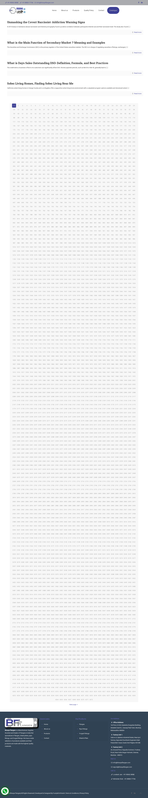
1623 (129, 328)
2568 (78, 461)
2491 (121, 449)
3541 (22, 598)
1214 (116, 271)
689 (104, 198)
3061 (78, 530)
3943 (129, 651)
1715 (27, 344)
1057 (65, 251)
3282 (31, 562)
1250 (22, 279)
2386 (44, 437)
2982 (112, 518)
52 (108, 109)
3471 (95, 586)
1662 (48, 336)
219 (78, 134)
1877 (99, 364)
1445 (112, 303)
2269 (39, 421)
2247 (69, 417)
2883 (61, 505)
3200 (52, 550)
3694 (57, 619)
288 (125, 142)
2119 (18, 400)
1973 (14, 380)
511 (87, 174)
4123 (31, 679)
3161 (134, 542)
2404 (121, 437)
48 (91, 109)
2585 (27, 465)
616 (40, 190)
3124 (99, 538)
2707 (52, 481)
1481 (18, 312)
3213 (108, 550)
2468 (22, 449)
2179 (27, 409)
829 (82, 219)
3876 (91, 643)
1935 (99, 372)
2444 (44, 445)
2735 (48, 485)
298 (44, 146)
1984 (61, 380)
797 (69, 215)
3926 (57, 651)
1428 (39, 303)
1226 (44, 275)
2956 (125, 514)
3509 (134, 590)
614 (31, 190)
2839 (121, 497)
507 (69, 174)
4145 (125, 679)
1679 (121, 336)
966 (48, 239)
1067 (108, 251)
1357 (108, 291)
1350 (78, 291)
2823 (52, 497)
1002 (78, 243)
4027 (116, 663)
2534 (57, 457)
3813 (69, 635)
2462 (121, 445)
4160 (65, 683)
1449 (129, 303)
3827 (129, 635)
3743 (18, 627)
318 (129, 146)
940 (61, 235)
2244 (57, 417)
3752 (57, 627)
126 (52, 122)
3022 (35, 526)
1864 (44, 364)
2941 (61, 514)
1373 (52, 295)
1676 (108, 336)
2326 (35, 429)
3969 (116, 655)
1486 (39, 312)
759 (31, 211)
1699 (82, 340)
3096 (104, 534)
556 (31, 182)
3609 (65, 607)
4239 (31, 695)
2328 (44, 429)
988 (18, 243)
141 (117, 122)
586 (35, 186)
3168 (39, 546)
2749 (108, 485)
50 (99, 109)
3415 (104, 578)
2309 (86, 425)
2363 (69, 433)
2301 (52, 425)
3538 (134, 594)
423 (82, 162)
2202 (125, 409)
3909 (108, 647)
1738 (125, 344)
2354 (31, 433)
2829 (78, 497)
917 (87, 231)
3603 (39, 607)
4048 (82, 667)
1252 (31, 279)
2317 (121, 425)
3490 (52, 590)
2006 (31, 384)
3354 (91, 570)
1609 (69, 328)
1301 (116, 283)
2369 (95, 433)
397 (95, 158)
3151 (91, 542)
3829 (14, 639)
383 (35, 158)
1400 (44, 299)
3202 (61, 550)
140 (112, 122)
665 (125, 194)
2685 (82, 477)
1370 (39, 295)
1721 (52, 344)
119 (22, 122)
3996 (108, 659)
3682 (129, 615)
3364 (134, 570)
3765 (112, 627)
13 (65, 105)
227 (112, 134)
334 (74, 150)
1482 (22, 312)
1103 (14, 259)
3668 (69, 615)
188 (69, 130)
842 (14, 223)
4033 (18, 667)
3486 (35, 590)
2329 (48, 429)
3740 (129, 623)
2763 (44, 489)
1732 (99, 344)
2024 (108, 384)
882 (61, 227)
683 (78, 198)
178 (27, 130)
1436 (74, 303)
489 (117, 170)
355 (40, 154)
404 (125, 158)
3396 (22, 578)
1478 (129, 307)
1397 (31, 299)
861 (95, 223)
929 (14, 235)
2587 (35, 465)
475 (57, 170)
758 (27, 211)
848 (40, 223)
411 (31, 162)
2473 (44, 449)
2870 (129, 501)
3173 (61, 546)
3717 (31, 623)
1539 (18, 320)
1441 (95, 303)
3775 (31, 631)
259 (125, 138)
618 (48, 190)
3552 (69, 598)
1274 (125, 279)
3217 (125, 550)
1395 (22, 299)
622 (65, 190)
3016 (134, 522)
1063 (91, 251)
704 (44, 202)
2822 (48, 497)
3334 (129, 566)
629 (95, 190)
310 (95, 146)
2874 (22, 505)
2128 (57, 400)
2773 (86, 489)
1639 (74, 332)
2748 (104, 485)
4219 (69, 691)
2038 (44, 388)
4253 (91, 695)
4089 (134, 671)
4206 (14, 691)
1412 (95, 299)
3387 (108, 574)
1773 (27, 352)
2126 (48, 400)
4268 (74, 699)
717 (99, 202)
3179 (86, 546)
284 (108, 142)
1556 (91, 320)
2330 (52, 429)
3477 (121, 586)
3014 (125, 522)
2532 (48, 457)
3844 (78, 639)
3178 (82, 546)
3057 (61, 530)
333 (69, 150)
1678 (116, 336)
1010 (112, 243)
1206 (82, 271)
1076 (22, 255)
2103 (74, 396)
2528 (31, 457)
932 (27, 235)
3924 (48, 651)
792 (48, 215)
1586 (95, 324)
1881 (116, 364)
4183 (39, 687)
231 (129, 134)
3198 (44, 550)
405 (129, 158)
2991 (27, 522)
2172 (121, 404)
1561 (112, 320)
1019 (27, 247)
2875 (27, 505)
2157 (57, 404)
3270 (104, 558)
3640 (74, 611)
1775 (35, 352)
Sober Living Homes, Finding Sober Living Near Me (40, 83)
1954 (57, 376)
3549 (57, 598)
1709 (125, 340)
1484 (31, 312)
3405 (61, 578)
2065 (35, 392)
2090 (18, 396)
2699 (18, 481)
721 (117, 202)
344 (117, 150)
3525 (78, 594)
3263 (74, 558)
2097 (48, 396)
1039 (112, 247)
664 (121, 194)
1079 (35, 255)
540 (87, 178)
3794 (112, 631)
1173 (65, 267)
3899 (65, 647)
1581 (74, 324)
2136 (91, 400)
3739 (125, 623)
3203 (65, 550)
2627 (82, 469)
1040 (116, 247)
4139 (99, 679)
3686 (22, 619)
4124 (35, 679)
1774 (31, 352)
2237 (27, 417)
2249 (78, 417)
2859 (82, 501)
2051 (99, 388)
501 (44, 174)
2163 (82, 404)
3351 (78, 570)
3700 (82, 619)
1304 (129, 283)
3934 (91, 651)
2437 (14, 445)
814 (18, 219)
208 (31, 134)
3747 (35, 627)
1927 (65, 372)
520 (125, 174)
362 (69, 154)
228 (117, 134)
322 (22, 150)
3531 (104, 594)
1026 (57, 247)
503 (52, 174)
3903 (82, 647)
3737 (116, 623)
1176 (78, 267)
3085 (57, 534)
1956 (65, 376)
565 (69, 182)
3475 (112, 586)
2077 (86, 392)
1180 (95, 267)
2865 (108, 501)
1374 (57, 295)
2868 (121, 501)
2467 (18, 449)
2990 (22, 522)
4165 (86, 683)
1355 (99, 291)
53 (112, 109)
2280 (86, 421)
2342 (104, 429)
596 (78, 186)
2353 (27, 433)
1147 (78, 263)
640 (18, 194)
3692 (48, 619)
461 (121, 166)
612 (22, 190)
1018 (22, 247)
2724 (125, 481)
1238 (95, 275)
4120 (18, 679)
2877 (35, 505)
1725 (69, 344)
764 (52, 211)
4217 (61, 691)
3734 (104, 623)
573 (104, 182)
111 (112, 118)
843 (18, 223)
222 (91, 134)
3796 (121, 631)
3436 (69, 582)
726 (14, 206)
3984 (57, 659)
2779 (112, 489)
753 (129, 206)
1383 (95, 295)
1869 (65, 364)
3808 (48, 635)
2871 (134, 501)
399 (104, 158)
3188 (125, 546)
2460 (112, 445)
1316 (57, 287)
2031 (14, 388)
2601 (95, 465)
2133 (78, 400)
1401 (48, 299)
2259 (121, 417)
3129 (121, 538)
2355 (35, 433)
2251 (86, 417)
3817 (86, 635)
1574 (44, 324)
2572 (95, 461)
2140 (108, 400)
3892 (35, 647)
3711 (129, 619)
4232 (125, 691)
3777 (39, 631)
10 (52, 105)
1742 (18, 348)
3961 (82, 655)
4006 (27, 663)
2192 (82, 409)
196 (104, 130)
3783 (65, 631)
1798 (134, 352)
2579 (125, 461)
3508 (129, 590)
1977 (31, 380)
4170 (108, 683)
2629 (91, 469)
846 (31, 223)
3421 (129, 578)
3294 (82, 562)
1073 (134, 251)
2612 (18, 469)
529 (40, 178)
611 (18, 190)
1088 (74, 255)
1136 (31, 263)
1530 (104, 316)
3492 (61, 590)
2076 (82, 392)
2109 (99, 396)
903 (27, 231)
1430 (48, 303)
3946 (18, 655)
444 (48, 166)
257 (117, 138)
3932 (82, 651)
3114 (57, 538)
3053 (44, 530)
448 (65, 166)
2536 (65, 457)
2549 (121, 457)
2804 (95, 493)
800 (82, 215)
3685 (18, 619)
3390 (121, 574)
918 (91, 231)
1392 (134, 295)
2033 (22, 388)
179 (31, 130)
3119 (78, 538)
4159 (61, 683)
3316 (52, 566)
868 (125, 223)
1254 (39, 279)
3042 (121, 526)
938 (52, 235)
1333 (129, 287)
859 (87, 223)
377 (134, 154)
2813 (134, 493)
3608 (61, 607)
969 (61, 239)
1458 (44, 307)
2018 (82, 384)
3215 (116, 550)
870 (134, 223)
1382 (91, 295)
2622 (61, 469)
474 (52, 170)
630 (99, 190)
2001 (134, 380)
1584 (86, 324)
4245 (57, 695)
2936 (39, 514)
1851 (112, 360)
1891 (35, 368)
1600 (31, 328)
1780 (57, 352)
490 (121, 170)
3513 (27, 594)
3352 (82, 570)
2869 (125, 501)
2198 (108, 409)
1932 (86, 372)
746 (99, 206)
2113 (116, 396)
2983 (116, 518)
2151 (31, 404)
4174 (125, 683)
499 (35, 174)
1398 (35, 299)
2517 (108, 453)
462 (125, 166)
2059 (134, 388)
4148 (14, 683)
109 (104, 118)
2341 (99, 429)
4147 (134, 679)
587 (40, 186)
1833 (35, 360)
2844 (18, 501)
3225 (35, 554)
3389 (116, 574)
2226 (104, 413)
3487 (39, 590)
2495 (14, 453)
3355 (95, 570)
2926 (121, 510)
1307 (18, 287)
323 (27, 150)
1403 (57, 299)
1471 (99, 307)
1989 (82, 380)
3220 (14, 554)
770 (78, 211)
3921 (35, 651)
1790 (99, 352)
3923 (44, 651)
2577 (116, 461)
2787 (22, 493)
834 (104, 219)
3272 (112, 558)
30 (14, 109)
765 (57, 211)
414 (44, 162)
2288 (121, 421)
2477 (61, 449)
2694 (121, 477)
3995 (104, 659)
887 (82, 227)
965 (44, 239)
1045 (14, 251)
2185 (52, 409)
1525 (82, 316)
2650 (57, 473)
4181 (31, 687)
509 (78, 174)
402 (117, 158)
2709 (61, 481)
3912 (121, 647)
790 (40, 215)
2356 (39, 433)
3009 (104, 522)
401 (112, 158)
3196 (35, 550)
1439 (86, 303)
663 (117, 194)
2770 (74, 489)
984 (125, 239)
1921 (39, 372)
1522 (69, 316)
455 (95, 166)
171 (121, 126)
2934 (31, 514)
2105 (82, 396)
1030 (74, 247)
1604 (48, 328)
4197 (99, 687)
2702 (31, 481)
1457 (39, 307)
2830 (82, 497)
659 (99, 194)
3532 (108, 594)
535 (65, 178)
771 (82, 211)
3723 (57, 623)
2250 (82, 417)
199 (117, 130)
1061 (82, 251)
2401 (108, 437)
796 (65, 215)
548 (121, 178)
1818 (95, 356)
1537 (134, 316)
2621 (57, 469)
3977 (27, 659)
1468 (86, 307)
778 (112, 211)
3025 (48, 526)
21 (99, 105)
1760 (95, 348)
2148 (18, 404)
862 (99, 223)
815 (22, 219)
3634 (48, 611)
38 (48, 109)
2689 (99, 477)
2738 (61, 485)
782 (129, 211)
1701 (91, 340)
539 (82, 178)
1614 (91, 328)
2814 (14, 497)
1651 (125, 332)
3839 (57, 639)
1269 (104, 279)
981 (112, 239)
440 (31, 166)
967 (52, 239)
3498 (86, 590)
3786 (78, 631)
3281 (27, 562)
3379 (74, 574)
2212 (44, 413)
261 (134, 138)
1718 (39, 344)
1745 (31, 348)
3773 (22, 631)
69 (57, 114)
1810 (61, 356)
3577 (52, 602)
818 (35, 219)
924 (117, 231)
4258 (112, 695)
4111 (104, 675)
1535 (125, 316)
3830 (18, 639)
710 (69, 202)
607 (125, 186)
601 (99, 186)
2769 (69, 489)
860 (91, 223)
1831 (27, 360)
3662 (44, 615)
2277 (74, 421)
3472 (99, 586)
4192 (78, 687)
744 (91, 206)
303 (65, 146)
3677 (108, 615)
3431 (48, 582)
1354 (95, 291)
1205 (78, 271)
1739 (129, 344)
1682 (134, 336)
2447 (57, 445)
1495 (78, 312)
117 (14, 122)
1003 (82, 243)
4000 (125, 659)
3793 (108, 631)
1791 (104, 352)
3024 (44, 526)
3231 (61, 554)
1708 (121, 340)
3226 (39, 554)
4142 (112, 679)
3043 (125, 526)
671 (27, 198)
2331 (57, 429)
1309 (27, 287)
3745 (27, 627)
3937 (104, 651)
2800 (78, 493)
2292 (14, 425)
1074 (14, 255)
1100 (125, 255)
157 (61, 126)
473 (48, 170)
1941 (125, 372)
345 (121, 150)
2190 (74, 409)
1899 (69, 368)
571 (95, 182)
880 (52, 227)
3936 (99, 651)
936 (44, 235)
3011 (112, 522)
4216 (57, 691)
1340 (35, 291)
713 (82, 202)
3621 (116, 607)
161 (78, 126)
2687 (91, 477)
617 (44, 190)
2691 (108, 477)
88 (14, 118)
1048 (27, 251)
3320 (69, 566)
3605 (48, 607)
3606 (52, 607)
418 (61, 162)
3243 (112, 554)
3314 (44, 566)
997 (57, 243)
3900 (69, 647)
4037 (35, 667)
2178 (22, 409)
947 (91, 235)
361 (65, 154)
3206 (78, 550)
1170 (52, 267)
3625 (134, 607)
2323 (22, 429)
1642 (86, 332)
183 (48, 130)
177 (22, 130)
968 (57, 239)
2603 (104, 465)
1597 (18, 328)
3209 (91, 550)
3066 (99, 530)
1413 (99, 299)
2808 (112, 493)
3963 (91, 655)
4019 (82, 663)
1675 (104, 336)
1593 (125, 324)
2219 (74, 413)
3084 (52, 534)
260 (129, 138)
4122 (27, 679)
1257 (52, 279)
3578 (57, 602)
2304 (65, 425)
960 (22, 239)
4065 (31, 671)
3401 (44, 578)
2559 (39, 461)
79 (99, 114)
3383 (91, 574)
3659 (31, 615)
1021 (35, 247)
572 (99, 182)
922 (108, 231)
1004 (86, 243)
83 (117, 114)
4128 (52, 679)
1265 (86, 279)
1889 (27, 368)
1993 (99, 380)
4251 (82, 695)
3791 (99, 631)
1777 (44, 352)
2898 (125, 505)
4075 (74, 671)
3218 (129, 550)
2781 (121, 489)
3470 (91, 586)
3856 (129, 639)
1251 (27, 279)
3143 (57, 542)
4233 (129, 691)
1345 (57, 291)
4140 (104, 679)
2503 (48, 453)
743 (87, 206)
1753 (65, 348)
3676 (104, 615)
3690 (39, 619)
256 (112, 138)
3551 (65, 598)
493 (134, 170)
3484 (27, 590)
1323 (86, 287)
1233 (74, 275)
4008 (35, 663)
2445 (48, 445)
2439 (22, 445)
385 (44, 158)
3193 (22, 550)
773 (91, 211)
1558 (99, 320)
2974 (78, 518)
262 (14, 142)
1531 (108, 316)
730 (31, 206)
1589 (108, 324)
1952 (48, 376)
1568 (18, 324)
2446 (52, 445)
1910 (116, 368)
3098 (112, 534)
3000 (65, 522)
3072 (125, 530)
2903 (22, 510)
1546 (48, 320)
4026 (112, 663)
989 (22, 243)
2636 (121, 469)
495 (18, 174)
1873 (82, 364)
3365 (14, 574)
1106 (27, 259)
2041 (57, 388)
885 (74, 227)
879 (48, 227)
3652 (125, 611)
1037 (104, 247)
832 (95, 219)
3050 (31, 530)
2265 (22, 421)
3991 (86, 659)
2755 (134, 485)
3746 (31, 627)
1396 (27, 299)
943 (74, 235)
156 (57, 126)
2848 (35, 501)
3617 (99, 607)
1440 (91, 303)
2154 (44, 404)
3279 (18, 562)
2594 (65, 465)
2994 (39, 522)
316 (121, 146)
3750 (48, 627)
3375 (57, 574)
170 (117, 126)
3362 (125, 570)
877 (40, 227)
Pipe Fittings (83, 729)
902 (22, 231)
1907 (104, 368)
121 (31, 122)
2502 (44, 453)
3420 (125, 578)
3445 (108, 582)
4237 (22, 695)
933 (31, 235)
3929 (69, 651)
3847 (91, 639)
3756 (74, 627)
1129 (125, 259)
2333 (65, 429)
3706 (108, 619)
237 (31, 138)
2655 (78, 473)
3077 (22, 534)
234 (18, 138)
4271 (86, 699)
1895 (52, 368)
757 (22, 211)
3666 (61, 615)
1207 (86, 271)
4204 (129, 687)
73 (74, 114)
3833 (31, 639)
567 (78, 182)
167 (104, 126)
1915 (14, 372)
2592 (57, 465)
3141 (48, 542)
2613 (22, 469)
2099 (57, 396)
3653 (129, 611)
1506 (125, 312)
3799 (134, 631)
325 (35, 150)
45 (78, 109)
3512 (22, 594)
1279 (22, 283)
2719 (104, 481)
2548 (116, 457)
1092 (91, 255)
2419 (61, 441)
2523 (134, 453)
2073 (69, 392)
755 (14, 211)
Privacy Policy (84, 793)
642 (27, 194)
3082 (44, 534)
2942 (65, 514)
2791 (39, 493)
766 (61, 211)
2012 (57, 384)
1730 (91, 344)
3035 (91, 526)
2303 (61, 425)
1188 (129, 267)
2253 (95, 417)
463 (129, 166)
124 (44, 122)
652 (69, 194)
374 (121, 154)
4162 (74, 683)
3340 (31, 570)
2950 (99, 514)
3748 (39, 627)
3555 (82, 598)
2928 (129, 510)
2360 (57, 433)
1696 (69, 340)
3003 (78, 522)
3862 (31, 643)
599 (91, 186)
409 (22, 162)
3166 (31, 546)
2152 (35, 404)
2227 (108, 413)
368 (95, 154)
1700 (86, 340)
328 (48, 150)
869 (129, 223)
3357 (104, 570)
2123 (35, 400)
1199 (52, 271)
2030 (134, 384)
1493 (69, 312)
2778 (108, 489)
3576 (48, 602)
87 (134, 114)
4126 (44, 679)
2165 (91, 404)
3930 (74, 651)
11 (57, 105)
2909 (48, 510)
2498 (27, 453)
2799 (74, 493)
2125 (44, 400)
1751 (57, 348)
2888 (82, 505)
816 (27, 219)
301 (57, 146)
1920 (35, 372)
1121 (91, 259)
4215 (52, 691)
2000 (129, 380)
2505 (57, 453)
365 (82, 154)
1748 (44, 348)
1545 (44, 320)
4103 (69, 675)
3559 (99, 598)
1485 (35, 312)
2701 (27, 481)
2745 (91, 485)
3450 (129, 582)
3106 (22, 538)
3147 (74, 542)
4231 (121, 691)
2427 (95, 441)
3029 (65, 526)
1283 (39, 283)
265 (27, 142)
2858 (78, 501)
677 (52, 198)
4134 (78, 679)
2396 (86, 437)
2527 (27, 457)
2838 (116, 497)
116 (134, 118)
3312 (35, 566)
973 (78, 239)
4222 (82, 691)
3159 (125, 542)
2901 (14, 510)
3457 (35, 586)
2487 (104, 449)
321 (18, 150)
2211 (39, 413)
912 (65, 231)
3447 (116, 582)
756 (18, 211)
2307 (78, 425)
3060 (74, 530)
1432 (57, 303)
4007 (31, 663)
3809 (52, 635)
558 (40, 182)
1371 (44, 295)
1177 (82, 267)
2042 (61, 388)
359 (57, 154)
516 (108, 174)
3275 (125, 558)
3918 (22, 651)
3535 (121, 594)
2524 (14, 457)
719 (108, 202)
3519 (52, 594)
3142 (52, 542)
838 (121, 219)
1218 (134, 271)
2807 (108, 493)
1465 (74, 307)
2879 (44, 505)
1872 (78, 364)
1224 (35, 275)
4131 (65, 679)
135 (91, 122)
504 (57, 174)
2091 (22, 396)
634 (117, 190)
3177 (78, 546)
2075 (78, 392)
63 (31, 114)
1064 (95, 251)
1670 (82, 336)
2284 (104, 421)
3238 (91, 554)
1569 (22, 324)
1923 (48, 372)
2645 (35, 473)
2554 (18, 461)
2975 (82, 518)
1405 (65, 299)
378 (14, 158)
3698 (74, 619)
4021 (91, 663)
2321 (14, 429)
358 (52, 154)
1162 (18, 267)
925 (121, 231)
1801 (22, 356)
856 (74, 223)
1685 (22, 340)
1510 (18, 316)
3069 (112, 530)
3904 (86, 647)
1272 (116, 279)
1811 (65, 356)
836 (112, 219)
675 (44, 198)
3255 (39, 558)
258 (121, 138)
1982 (52, 380)
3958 (69, 655)
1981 (48, 380)
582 (18, 186)
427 (99, 162)
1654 (14, 336)
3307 (14, 566)
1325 (95, 287)
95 (44, 118)
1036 (99, 247)
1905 (95, 368)
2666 (125, 473)
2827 (69, 497)
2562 (52, 461)
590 (52, 186)
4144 (121, 679)
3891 (31, 647)
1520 (61, 316)
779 (117, 211)
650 (61, 194)
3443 (99, 582)
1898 (65, 368)
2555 (22, 461)
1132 (14, 263)
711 (74, 202)
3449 (125, 582)
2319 (129, 425)
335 (78, 150)
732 (40, 206)
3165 (27, 546)
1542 (31, 320)
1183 (108, 267)
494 (14, 174)
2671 (22, 477)
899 (134, 227)
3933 (86, 651)
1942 (129, 372)
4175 (129, 683)
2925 (116, 510)
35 (35, 109)
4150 (22, 683)
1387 (112, 295)
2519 (116, 453)
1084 (57, 255)
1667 (69, 336)
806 (108, 215)
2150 (27, 404)
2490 (116, 449)
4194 (86, 687)
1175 (74, 267)
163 (87, 126)
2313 (104, 425)
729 (27, 206)
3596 (134, 602)
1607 (61, 328)
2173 (125, 404)
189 (74, 130)
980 (108, 239)
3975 (18, 659)
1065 (99, 251)
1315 (52, 287)
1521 (65, 316)
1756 (78, 348)
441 (35, 166)
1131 (134, 259)
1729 (86, 344)
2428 (99, 441)
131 (74, 122)
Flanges (82, 724)
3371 (39, 574)
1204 (74, 271)
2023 (104, 384)
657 (91, 194)
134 (87, 122)
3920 (31, 651)
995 (48, 243)
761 (40, 211)
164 (91, 126)
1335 (14, 291)
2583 (18, 465)
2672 (27, 477)
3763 (104, 627)
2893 (104, 505)
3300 (108, 562)
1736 (116, 344)
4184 (44, 687)
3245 (121, 554)
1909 (112, 368)
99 (61, 118)
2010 (48, 384)
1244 (121, 275)
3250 (18, 558)
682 (74, 198)
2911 (57, 510)
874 (27, 227)
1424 (22, 303)
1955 (61, 376)
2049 (91, 388)
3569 (18, 602)
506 (65, 174)
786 (22, 215)
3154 (104, 542)
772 (87, 211)
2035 (31, 388)
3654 (134, 611)
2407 (134, 437)
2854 (61, 501)
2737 (57, 485)
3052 (39, 530)
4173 (121, 683)
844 (22, 223)
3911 (116, 647)
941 (65, 235)
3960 (78, 655)
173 (129, 126)
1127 (116, 259)
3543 (31, 598)
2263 (14, 421)
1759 (91, 348)
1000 (69, 243)
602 (104, 186)
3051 (35, 530)
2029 (129, 384)
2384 (35, 437)
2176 (14, 409)
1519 (57, 316)
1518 (52, 316)
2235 (18, 417)
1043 (129, 247)
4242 (44, 695)
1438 (82, 303)
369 (99, 154)
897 (125, 227)
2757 (18, 489)
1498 (91, 312)
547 (117, 178)
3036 (95, 526)
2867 (116, 501)
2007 (35, 384)
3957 (65, 655)
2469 (27, 449)
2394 (78, 437)
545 (108, 178)
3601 (31, 607)
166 (99, 126)
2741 (74, 485)
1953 (52, 376)
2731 (31, 485)
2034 (27, 388)
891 (99, 227)
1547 (52, 320)
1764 (112, 348)
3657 (22, 615)
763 (48, 211)
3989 (78, 659)
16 (78, 105)
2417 (52, 441)
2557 (31, 461)
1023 (44, 247)
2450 (69, 445)
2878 (39, 505)
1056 (61, 251)
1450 (134, 303)
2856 (69, 501)
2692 (112, 477)
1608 (65, 328)
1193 (27, 271)
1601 (35, 328)
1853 (121, 360)
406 (134, 158)
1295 (91, 283)
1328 (108, 287)
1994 (104, 380)
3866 (48, 643)
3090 (78, 534)
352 (27, 154)
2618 (44, 469)
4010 (44, 663)
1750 (52, 348)
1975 (22, 380)
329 (52, 150)
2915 (74, 510)
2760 (31, 489)
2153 (39, 404)
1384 (99, 295)
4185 (48, 687)
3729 (82, 623)
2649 (52, 473)
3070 (116, 530)
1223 (31, 275)
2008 (39, 384)
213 (52, 134)
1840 (65, 360)
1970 (125, 376)
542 (95, 178)
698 (18, 202)
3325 (91, 566)
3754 (65, 627)
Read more (137, 32)
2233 (134, 413)
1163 (22, 267)
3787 (82, 631)
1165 (31, 267)
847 (35, 223)
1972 (134, 376)
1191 (18, 271)
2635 (116, 469)
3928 (65, 651)
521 (129, 174)
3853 (116, 639)
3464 (65, 586)
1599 (27, 328)
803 (95, 215)
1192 (22, 271)
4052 (99, 667)
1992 (95, 380)
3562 (112, 598)
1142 (57, 263)
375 (125, 154)
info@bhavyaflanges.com (45, 2)
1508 (134, 312)
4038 (39, 667)
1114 (61, 259)
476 (61, 170)
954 (121, 235)
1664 (57, 336)
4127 (48, 679)
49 (95, 109)
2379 (14, 437)
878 (44, 227)
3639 (69, 611)
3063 (86, 530)
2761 (35, 489)
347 (129, 150)
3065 (95, 530)
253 (99, 138)
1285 (48, 283)
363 (74, 154)
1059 (74, 251)
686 (91, 198)
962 (31, 239)
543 (99, 178)
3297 (95, 562)
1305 (134, 283)
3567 (134, 598)
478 (69, 170)
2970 (61, 518)
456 (99, 166)
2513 (91, 453)
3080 (35, 534)
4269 (78, 699)
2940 (57, 514)
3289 (61, 562)
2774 (91, 489)
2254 (99, 417)
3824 (116, 635)
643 (31, 194)
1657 (27, 336)
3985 (61, 659)
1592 (121, 324)
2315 (112, 425)
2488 (108, 449)
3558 (95, 598)
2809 (116, 493)
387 (52, 158)
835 (108, 219)
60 (18, 114)
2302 (57, 425)
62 (27, 114)
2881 (52, 505)
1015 (134, 243)
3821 (104, 635)
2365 (78, 433)
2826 (65, 497)
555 (27, 182)
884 (69, 227)
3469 (86, 586)
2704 (39, 481)
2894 (108, 505)
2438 (18, 445)
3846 (86, 639)
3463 (61, 586)
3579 (61, 602)
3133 (14, 542)
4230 (116, 691)
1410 (86, 299)
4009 (39, 663)
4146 (129, 679)
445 (52, 166)
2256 (108, 417)
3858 (14, 643)
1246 (129, 275)
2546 (108, 457)
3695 (61, 619)
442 (40, 166)
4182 (35, 687)
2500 (35, 453)
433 (125, 162)
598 (87, 186)
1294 (86, 283)
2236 (22, 417)
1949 (35, 376)
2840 (125, 497)
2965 (39, 518)
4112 (108, 675)
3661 (39, 615)
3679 (116, 615)
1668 (74, 336)
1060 (78, 251)
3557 (91, 598)
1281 (31, 283)
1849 (104, 360)
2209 (31, 413)
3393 (134, 574)
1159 (129, 263)
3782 (61, 631)
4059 (129, 667)
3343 (44, 570)
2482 (82, 449)
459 (112, 166)
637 (129, 190)
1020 (31, 247)
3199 (48, 550)
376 (129, 154)
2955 (121, 514)
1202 (65, 271)
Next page (73, 704)
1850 (108, 360)
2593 (61, 465)
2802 (86, 493)
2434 (125, 441)
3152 (95, 542)
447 (61, 166)
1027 (61, 247)
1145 (69, 263)
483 (91, 170)
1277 (14, 283)
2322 (18, 429)
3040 (112, 526)
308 (87, 146)
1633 (48, 332)
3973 (134, 655)
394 (82, 158)
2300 (48, 425)
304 (69, 146)
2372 (108, 433)
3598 (18, 607)
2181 (35, 409)
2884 (65, 505)
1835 (44, 360)
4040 (48, 667)
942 (69, 235)
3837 (48, 639)
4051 (95, 667)
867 (121, 223)
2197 (104, 409)
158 (65, 126)
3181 (95, 546)
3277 (134, 558)
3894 (44, 647)
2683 (74, 477)
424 (87, 162)
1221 (22, 275)
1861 (31, 364)
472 (44, 170)
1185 (116, 267)
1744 (27, 348)
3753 (61, 627)
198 (112, 130)
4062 (18, 671)
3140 (44, 542)
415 (48, 162)
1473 (108, 307)
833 (99, 219)
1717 (35, 344)
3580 (65, 602)
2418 (57, 441)
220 (82, 134)
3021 (31, 526)
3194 (27, 550)
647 (48, 194)
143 (125, 122)
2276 (69, 421)
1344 (52, 291)
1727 (78, 344)
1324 (91, 287)
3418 (116, 578)
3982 (48, 659)
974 (82, 239)
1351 (82, 291)
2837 (112, 497)
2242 (48, 417)
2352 (22, 433)
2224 (95, 413)
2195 (95, 409)
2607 (121, 465)
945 (82, 235)
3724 (61, 623)
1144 (65, 263)
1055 (57, 251)
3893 (39, 647)
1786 (82, 352)
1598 (22, 328)
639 (14, 194)
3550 (61, 598)
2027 (121, 384)
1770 (14, 352)
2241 (44, 417)
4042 (57, 667)
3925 (52, 651)
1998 (121, 380)
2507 (65, 453)
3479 (129, 586)
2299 (44, 425)
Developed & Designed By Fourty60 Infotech (50, 793)
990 (27, 243)
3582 (74, 602)
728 (22, 206)
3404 (57, 578)
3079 (31, 534)
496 (22, 174)
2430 (108, 441)
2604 (108, 465)
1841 (69, 360)
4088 (129, 671)
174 (134, 126)
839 (125, 219)
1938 (112, 372)
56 (125, 109)
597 (82, 186)
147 (18, 126)
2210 (35, 413)
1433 (61, 303)
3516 (39, 594)
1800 (18, 356)
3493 (65, 590)
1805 (39, 356)
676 (48, 198)
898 (129, 227)
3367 (22, 574)
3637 (61, 611)
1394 (18, 299)
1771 (18, 352)
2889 (86, 505)
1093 (95, 255)
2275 (65, 421)
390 (65, 158)
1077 (27, 255)
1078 (31, 255)
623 (69, 190)
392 (74, 158)
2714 (82, 481)
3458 (39, 586)
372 (112, 154)
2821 (44, 497)
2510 (78, 453)
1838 (57, 360)
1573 (39, 324)
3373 (48, 574)
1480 (14, 312)
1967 (112, 376)
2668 (134, 473)
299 (48, 146)
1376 (65, 295)
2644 (31, 473)
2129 (61, 400)
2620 (52, 469)
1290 (69, 283)
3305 (129, 562)
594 (69, 186)
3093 (91, 534)
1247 (134, 275)
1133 (18, 263)
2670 (18, 477)
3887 (14, 647)
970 (65, 239)
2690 (104, 477)
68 (52, 114)
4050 (91, 667)
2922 (104, 510)
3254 (35, 558)
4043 (61, 667)
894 (112, 227)
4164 (82, 683)
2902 (18, 510)
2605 (112, 465)
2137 (95, 400)
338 (91, 150)
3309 (22, 566)
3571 (27, 602)
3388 (112, 574)
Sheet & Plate (83, 738)
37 (44, 109)
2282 (95, 421)
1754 (69, 348)
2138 (99, 400)
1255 (44, 279)
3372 (44, 574)
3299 (104, 562)
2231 (125, 413)
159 (69, 126)
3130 (125, 538)
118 (18, 122)
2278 (78, 421)
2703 (35, 481)
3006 (91, 522)
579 (129, 182)
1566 (134, 320)
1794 (116, 352)
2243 (52, 417)
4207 (18, 691)
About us (47, 729)
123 (40, 122)
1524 (78, 316)
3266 (86, 558)
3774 (27, 631)
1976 (27, 380)
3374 (52, 574)
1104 (18, 259)
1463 (65, 307)
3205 (74, 550)
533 (57, 178)
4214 (48, 691)
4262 (129, 695)
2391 (65, 437)
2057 (125, 388)
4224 (91, 691)
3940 (116, 651)
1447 (121, 303)
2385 (39, 437)
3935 (95, 651)
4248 (69, 695)
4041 (52, 667)
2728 (18, 485)
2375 (121, 433)
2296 (31, 425)
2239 (35, 417)
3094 (95, 534)
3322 (78, 566)
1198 (48, 271)
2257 (112, 417)
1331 (121, 287)
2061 (18, 392)
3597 (14, 607)
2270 (44, 421)
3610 (69, 607)
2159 (65, 404)
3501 (99, 590)
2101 (65, 396)
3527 (86, 594)
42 (65, 109)
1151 (95, 263)
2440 (27, 445)
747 (104, 206)
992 (35, 243)
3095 (99, 534)
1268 (99, 279)
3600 (27, 607)
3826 (125, 635)
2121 (27, 400)
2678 (52, 477)
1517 (48, 316)
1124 (104, 259)
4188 (61, 687)
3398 (31, 578)
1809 (57, 356)
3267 (91, 558)
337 (87, 150)
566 (74, 182)
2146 (134, 400)
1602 (39, 328)
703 (40, 202)
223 (95, 134)
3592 (116, 602)
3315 (48, 566)
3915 (134, 647)
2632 (104, 469)
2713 (78, 481)
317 (125, 146)
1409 (82, 299)
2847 (31, 501)
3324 (86, 566)
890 (95, 227)
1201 (61, 271)
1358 (112, 291)
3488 (44, 590)
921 (104, 231)
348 (134, 150)
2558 (35, 461)
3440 (86, 582)
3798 (129, 631)
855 (69, 223)
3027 (57, 526)
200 (121, 130)
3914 (129, 647)
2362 (65, 433)
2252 (91, 417)
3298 (99, 562)
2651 (61, 473)
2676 (44, 477)
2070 (57, 392)
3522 (65, 594)
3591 (112, 602)
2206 (18, 413)
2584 (22, 465)
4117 (129, 675)
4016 (69, 663)
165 (95, 126)
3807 (44, 635)
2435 (129, 441)
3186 (116, 546)
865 (112, 223)
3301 (112, 562)
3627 (18, 611)
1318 (65, 287)
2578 (121, 461)
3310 (27, 566)
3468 (82, 586)
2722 (116, 481)
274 (65, 142)
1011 (116, 243)
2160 (69, 404)
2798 (69, 493)
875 (31, 227)
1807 (48, 356)
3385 (99, 574)
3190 (134, 546)
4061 (14, 671)
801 (87, 215)
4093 (27, 675)
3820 (99, 635)
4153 (35, 683)
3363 (129, 570)
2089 (14, 396)
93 (35, 118)
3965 (99, 655)
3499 (91, 590)
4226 (99, 691)
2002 (14, 384)
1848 (99, 360)
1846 (91, 360)
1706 (112, 340)
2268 (35, 421)
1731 (95, 344)
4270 (82, 699)
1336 (18, 291)
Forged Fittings (84, 733)
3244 (116, 554)
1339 (31, 291)
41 (61, 109)
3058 (65, 530)
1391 (129, 295)
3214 (112, 550)
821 (48, 219)
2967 (48, 518)
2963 (31, 518)
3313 (39, 566)
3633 (44, 611)
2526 (22, 457)
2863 (99, 501)
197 (108, 130)
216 (65, 134)
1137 (35, 263)
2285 (108, 421)
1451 (14, 307)
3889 (22, 647)
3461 (52, 586)
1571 (31, 324)
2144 (125, 400)
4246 (61, 695)
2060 (14, 392)
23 (108, 105)
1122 (95, 259)
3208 (86, 550)
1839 (61, 360)
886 (78, 227)
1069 (116, 251)
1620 (116, 328)
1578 (61, 324)
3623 (125, 607)
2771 (78, 489)
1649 (116, 332)
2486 (99, 449)
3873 (78, 643)
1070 (121, 251)
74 (78, 114)
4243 (48, 695)
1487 (44, 312)
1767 (125, 348)
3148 (78, 542)
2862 (95, 501)
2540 (82, 457)
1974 (18, 380)
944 (78, 235)
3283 (35, 562)
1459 (48, 307)
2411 (27, 441)
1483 (27, 312)
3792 (104, 631)
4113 (112, 675)
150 (31, 126)
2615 (31, 469)
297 (40, 146)
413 (40, 162)
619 (52, 190)
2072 (65, 392)
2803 (91, 493)
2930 (14, 514)
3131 (129, 538)
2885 (69, 505)
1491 (61, 312)
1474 (112, 307)
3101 (125, 534)
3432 (52, 582)
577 (121, 182)
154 (48, 126)
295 (31, 146)
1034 (91, 247)
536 (69, 178)
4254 (95, 695)
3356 (99, 570)
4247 (65, 695)
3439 (82, 582)
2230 (121, 413)
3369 (31, 574)
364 (78, 154)
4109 (95, 675)
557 (35, 182)
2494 (134, 449)
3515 (35, 594)
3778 (44, 631)
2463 (125, 445)
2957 (129, 514)
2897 (121, 505)
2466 (14, 449)
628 (91, 190)
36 (40, 109)
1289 (65, 283)
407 (14, 162)
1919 (31, 372)
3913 (125, 647)
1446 (116, 303)
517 (112, 174)
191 (82, 130)
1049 (31, 251)
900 (14, 231)
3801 (18, 635)
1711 (134, 340)
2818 (31, 497)
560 (48, 182)
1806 (44, 356)
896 (121, 227)
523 (14, 178)
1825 (125, 356)
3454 (22, 586)
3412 (91, 578)
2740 (69, 485)
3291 (69, 562)
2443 (39, 445)
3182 (99, 546)
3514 (31, 594)
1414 (104, 299)
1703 (99, 340)
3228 (48, 554)
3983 (52, 659)
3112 (48, 538)
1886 (14, 368)
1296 (95, 283)
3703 (95, 619)
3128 (116, 538)
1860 (27, 364)
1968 (116, 376)
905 (35, 231)
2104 (78, 396)
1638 (69, 332)
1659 (35, 336)
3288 (57, 562)
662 (112, 194)
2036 (35, 388)
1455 (31, 307)
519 (121, 174)
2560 (44, 461)
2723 (121, 481)
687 (95, 198)
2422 (74, 441)
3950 (35, 655)
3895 (48, 647)
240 (44, 138)
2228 (112, 413)
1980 (44, 380)
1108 (35, 259)
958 (14, 239)
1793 (112, 352)
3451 (134, 582)
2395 (82, 437)
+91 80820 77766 (27, 2)
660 (104, 194)
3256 (44, 558)
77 (91, 114)
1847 (95, 360)
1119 (82, 259)
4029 (125, 663)
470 (35, 170)
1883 (125, 364)
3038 (104, 526)
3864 (39, 643)
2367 (86, 433)
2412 (31, 441)
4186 (52, 687)
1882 (121, 364)
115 (129, 118)
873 (22, 227)
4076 (78, 671)
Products (47, 733)
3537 (129, 594)
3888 (18, 647)
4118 (134, 675)
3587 (95, 602)
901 (18, 231)
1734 (108, 344)
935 (40, 235)
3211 (99, 550)
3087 (65, 534)
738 (65, 206)
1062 (86, 251)
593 (65, 186)
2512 (86, 453)
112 (117, 118)
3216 (121, 550)
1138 (39, 263)
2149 (22, 404)
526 (27, 178)
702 (35, 202)
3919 (27, 651)
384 (40, 158)
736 (57, 206)
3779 (48, 631)
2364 (74, 433)
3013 (121, 522)
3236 (82, 554)
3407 (69, 578)
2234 (14, 417)
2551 (129, 457)
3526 (82, 594)
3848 (95, 639)
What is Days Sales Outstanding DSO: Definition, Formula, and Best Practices (57, 63)
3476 (116, 586)
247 (74, 138)
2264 (18, 421)
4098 (48, 675)
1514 (35, 316)
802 (91, 215)
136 (95, 122)
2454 (86, 445)
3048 (22, 530)
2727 (14, 485)
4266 (65, 699)
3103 (134, 534)
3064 (91, 530)
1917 (22, 372)
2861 (91, 501)
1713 (18, 344)
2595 (69, 465)
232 (134, 134)
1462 (61, 307)
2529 (35, 457)
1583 (82, 324)
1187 (125, 267)
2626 (78, 469)
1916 (18, 372)
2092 (27, 396)
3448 (121, 582)
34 (31, 109)
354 (35, 154)
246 (69, 138)
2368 (91, 433)
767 (65, 211)
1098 (116, 255)
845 (27, 223)
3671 (82, 615)
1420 (129, 299)
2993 (35, 522)
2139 (104, 400)
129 (65, 122)
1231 (65, 275)
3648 (108, 611)
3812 (65, 635)
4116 (125, 675)
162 (82, 126)
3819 (95, 635)
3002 (74, 522)
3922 (39, 651)
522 (134, 174)
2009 (44, 384)
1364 (14, 295)
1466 (78, 307)
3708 (116, 619)
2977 (91, 518)
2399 (99, 437)
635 (121, 190)
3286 (48, 562)
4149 (18, 683)
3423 (14, 582)
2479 (69, 449)
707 (57, 202)
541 (91, 178)
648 (52, 194)
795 (61, 215)
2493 (129, 449)
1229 (57, 275)
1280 (27, 283)
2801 (82, 493)
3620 (112, 607)
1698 (78, 340)
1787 (86, 352)
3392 (129, 574)
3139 (39, 542)
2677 (48, 477)
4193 (82, 687)
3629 (27, 611)
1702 (95, 340)
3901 (74, 647)
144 (129, 122)
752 (125, 206)
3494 (69, 590)
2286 (112, 421)
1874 (86, 364)
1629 (31, 332)
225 (104, 134)
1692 (52, 340)
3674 (95, 615)
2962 (27, 518)
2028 (125, 384)
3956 (61, 655)
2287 (116, 421)
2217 (65, 413)
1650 (121, 332)
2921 (99, 510)
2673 (31, 477)
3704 (99, 619)
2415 (44, 441)
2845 (22, 501)
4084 (112, 671)
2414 (39, 441)
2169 (108, 404)
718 (104, 202)
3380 (78, 574)
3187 (121, 546)
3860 (22, 643)
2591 (52, 465)
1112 (52, 259)
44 (74, 109)
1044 (134, 247)
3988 (74, 659)
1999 (125, 380)
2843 (14, 501)
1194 (31, 271)
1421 (134, 299)
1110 (44, 259)
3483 (22, 590)
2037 (39, 388)
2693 (116, 477)
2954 (116, 514)
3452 (14, 586)
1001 (74, 243)
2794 (52, 493)
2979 (99, 518)
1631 (39, 332)
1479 (134, 307)
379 (18, 158)
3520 (57, 594)
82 (112, 114)
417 (57, 162)
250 (87, 138)
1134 (22, 263)
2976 (86, 518)
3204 (69, 550)
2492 (125, 449)
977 (95, 239)
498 (31, 174)
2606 (116, 465)
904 (31, 231)
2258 (116, 417)
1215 (121, 271)
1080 (39, 255)
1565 (129, 320)
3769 (129, 627)
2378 (134, 433)
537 (74, 178)
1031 (78, 247)
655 (82, 194)
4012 (52, 663)
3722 (52, 623)
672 (31, 198)
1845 (86, 360)
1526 (86, 316)
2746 (95, 485)
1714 (22, 344)
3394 (14, 578)
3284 (39, 562)
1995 (108, 380)
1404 (61, 299)
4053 (104, 667)
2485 (95, 449)
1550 (65, 320)
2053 (108, 388)
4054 (108, 667)
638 (134, 190)
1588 (104, 324)
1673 (95, 336)
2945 (78, 514)
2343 (108, 429)
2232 (129, 413)
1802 (27, 356)
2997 (52, 522)
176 (18, 130)
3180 (91, 546)
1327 (104, 287)
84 (121, 114)
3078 (27, 534)
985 (129, 239)
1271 (112, 279)
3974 (14, 659)
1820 (104, 356)
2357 (44, 433)
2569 (82, 461)
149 (27, 126)
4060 (134, 667)
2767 (61, 489)
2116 (129, 396)
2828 (74, 497)
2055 (116, 388)
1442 (99, 303)
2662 (108, 473)
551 (134, 178)
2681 (65, 477)
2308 (82, 425)
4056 (116, 667)
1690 (44, 340)
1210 (99, 271)
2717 (95, 481)
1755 (74, 348)
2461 (116, 445)
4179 (22, 687)
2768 (65, 489)
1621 (121, 328)
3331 (116, 566)
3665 (57, 615)
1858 (18, 364)
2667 (129, 473)
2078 (91, 392)
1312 (39, 287)
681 (69, 198)
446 (57, 166)
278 (82, 142)
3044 (129, 526)
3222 (22, 554)
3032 (78, 526)
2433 (121, 441)
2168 (104, 404)
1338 (27, 291)
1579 (65, 324)
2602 (99, 465)
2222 (86, 413)
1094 (99, 255)
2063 (27, 392)
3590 (108, 602)
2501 (39, 453)
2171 (116, 404)
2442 (35, 445)
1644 (95, 332)
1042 (125, 247)
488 (112, 170)
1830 (22, 360)
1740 (134, 344)
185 (57, 130)
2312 (99, 425)
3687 (27, 619)
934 (35, 235)
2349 (134, 429)
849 (44, 223)
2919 (91, 510)
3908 (104, 647)
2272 (52, 421)
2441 (31, 445)
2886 (74, 505)
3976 (22, 659)
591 (57, 186)
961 (27, 239)
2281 (91, 421)
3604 (44, 607)
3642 (82, 611)
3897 (57, 647)
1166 (35, 267)
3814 (74, 635)
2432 (116, 441)
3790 (95, 631)
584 (27, 186)
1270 (108, 279)
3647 (104, 611)
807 (112, 215)
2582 (14, 465)
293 (22, 146)
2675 (39, 477)
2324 (27, 429)
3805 (35, 635)
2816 (22, 497)
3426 (27, 582)
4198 (104, 687)
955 (125, 235)
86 (129, 114)
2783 (129, 489)
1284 (44, 283)
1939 (116, 372)
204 (14, 134)
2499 (31, 453)
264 (22, 142)
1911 (121, 368)
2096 (44, 396)
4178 (18, 687)
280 (91, 142)
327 (44, 150)
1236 (86, 275)
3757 (78, 627)
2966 (44, 518)
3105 (18, 538)
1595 (134, 324)
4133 (74, 679)
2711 (69, 481)
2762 (39, 489)
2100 (61, 396)
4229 (112, 691)
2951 (104, 514)
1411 (91, 299)
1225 (39, 275)
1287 (57, 283)
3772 (18, 631)
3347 (61, 570)
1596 (14, 328)
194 (95, 130)
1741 (14, 348)
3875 (86, 643)
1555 (86, 320)
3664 (52, 615)
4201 (116, 687)
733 (44, 206)
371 (108, 154)
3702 (91, 619)
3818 (91, 635)
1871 (74, 364)
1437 (78, 303)
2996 (48, 522)
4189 (65, 687)
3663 (48, 615)
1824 (121, 356)
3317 (57, 566)
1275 (129, 279)
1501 (104, 312)
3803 (27, 635)
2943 (69, 514)
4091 (18, 675)
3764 (108, 627)
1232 (69, 275)
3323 (82, 566)
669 (18, 198)
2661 (104, 473)
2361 (61, 433)
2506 (61, 453)
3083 (48, 534)
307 (82, 146)
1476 (121, 307)
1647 (108, 332)
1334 (134, 287)
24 (112, 105)
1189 (134, 267)
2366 (82, 433)
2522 (129, 453)
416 (52, 162)
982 (117, 239)
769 (74, 211)
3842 (69, 639)
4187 (57, 687)
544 (104, 178)
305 (74, 146)
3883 (121, 643)
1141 (52, 263)
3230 (57, 554)
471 (40, 170)
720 (112, 202)
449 (69, 166)
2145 (129, 400)
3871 (69, 643)
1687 (31, 340)
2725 (129, 481)
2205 (14, 413)
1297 (99, 283)
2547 (112, 457)
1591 (116, 324)
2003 (18, 384)
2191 (78, 409)
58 (134, 109)
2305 (69, 425)
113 (121, 118)
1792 (108, 352)
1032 (82, 247)
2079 (95, 392)
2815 (18, 497)
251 (91, 138)
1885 (134, 364)
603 (108, 186)
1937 (108, 372)
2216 (61, 413)
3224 (31, 554)
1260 (65, 279)
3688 (31, 619)
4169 (104, 683)
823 (57, 219)
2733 (39, 485)
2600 (91, 465)
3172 (57, 546)
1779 (52, 352)
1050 (35, 251)
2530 (39, 457)
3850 (104, 639)
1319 (69, 287)
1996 (112, 380)
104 (82, 118)
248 (78, 138)
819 (40, 219)
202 (129, 130)
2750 (112, 485)
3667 (65, 615)
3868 (57, 643)
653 (74, 194)
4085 (116, 671)
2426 (91, 441)
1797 (129, 352)
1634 (52, 332)
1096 (108, 255)
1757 (82, 348)
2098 (52, 396)
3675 (99, 615)
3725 (65, 623)
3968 (112, 655)
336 (82, 150)
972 (74, 239)
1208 (91, 271)
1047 (22, 251)
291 (14, 146)
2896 (116, 505)
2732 (35, 485)
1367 (27, 295)
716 (95, 202)
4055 (112, 667)
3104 (14, 538)
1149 (86, 263)
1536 (129, 316)
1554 (82, 320)
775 (99, 211)
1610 (74, 328)
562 (57, 182)
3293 (78, 562)
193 (91, 130)
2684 (78, 477)
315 (117, 146)
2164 (86, 404)
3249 (14, 558)
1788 (91, 352)
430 (112, 162)
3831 (22, 639)
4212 (39, 691)
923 (112, 231)
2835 (104, 497)
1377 (69, 295)
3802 (22, 635)
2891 (95, 505)
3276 (129, 558)
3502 (104, 590)
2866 (112, 501)
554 (22, 182)
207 (27, 134)
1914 (134, 368)
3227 (44, 554)
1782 (65, 352)
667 (134, 194)
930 (18, 235)
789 (35, 215)
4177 (14, 687)
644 (35, 194)
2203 (129, 409)
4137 (91, 679)
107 (95, 118)
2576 (112, 461)
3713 (14, 623)
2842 (134, 497)
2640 (14, 473)
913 (69, 231)
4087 (125, 671)
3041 (116, 526)
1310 (31, 287)
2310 (91, 425)
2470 (31, 449)
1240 (104, 275)
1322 (82, 287)
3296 (91, 562)
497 (27, 174)
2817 (27, 497)
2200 (116, 409)
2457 (99, 445)
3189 (129, 546)
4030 (129, 663)
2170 (112, 404)
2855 (65, 501)
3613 (82, 607)
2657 (86, 473)
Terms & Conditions (72, 793)
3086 (61, 534)
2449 (65, 445)
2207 (22, 413)
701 (31, 202)
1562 (116, 320)
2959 (14, 518)
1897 (61, 368)
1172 (61, 267)
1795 (121, 352)
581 (14, 186)
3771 (14, 631)
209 (35, 134)
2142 (116, 400)
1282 (35, 283)
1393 (14, 299)
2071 (61, 392)
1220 (18, 275)
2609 (129, 465)
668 (14, 198)
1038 (108, 247)
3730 (86, 623)
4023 (99, 663)
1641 (82, 332)
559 (44, 182)
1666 (65, 336)
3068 (108, 530)
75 (82, 114)
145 (134, 122)
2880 (48, 505)
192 (87, 130)
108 (99, 118)
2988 (14, 522)
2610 (134, 465)
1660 (39, 336)
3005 (86, 522)
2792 (44, 493)
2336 (78, 429)
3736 (112, 623)
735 (52, 206)
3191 (14, 550)
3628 (22, 611)
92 (31, 118)
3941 (121, 651)
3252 (27, 558)
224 (99, 134)
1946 (22, 376)
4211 (35, 691)
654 (78, 194)
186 (61, 130)
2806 (104, 493)
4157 (52, 683)
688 (99, 198)
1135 (27, 263)
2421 (69, 441)
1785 (78, 352)
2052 (104, 388)
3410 (82, 578)
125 (48, 122)
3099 (116, 534)
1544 (39, 320)
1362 (129, 291)
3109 (35, 538)
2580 (129, 461)
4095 (35, 675)
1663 (52, 336)
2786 (18, 493)
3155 (108, 542)
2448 (61, 445)
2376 (125, 433)
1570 (27, 324)
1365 (18, 295)
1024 (48, 247)
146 (14, 126)
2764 (48, 489)
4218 (65, 691)
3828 (134, 635)
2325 (31, 429)
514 (99, 174)
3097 (108, 534)
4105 (78, 675)
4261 (125, 695)
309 (91, 146)
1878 (104, 364)
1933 (91, 372)
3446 (112, 582)
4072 (61, 671)
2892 (99, 505)
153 (44, 126)
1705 (108, 340)
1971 (129, 376)
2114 (121, 396)
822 (52, 219)
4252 (86, 695)
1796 (125, 352)
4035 (27, 667)
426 (95, 162)
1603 (44, 328)
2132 (74, 400)
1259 (61, 279)
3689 (35, 619)
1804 (35, 356)
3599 (22, 607)
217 (69, 134)
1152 (99, 263)
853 (61, 223)
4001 (129, 659)
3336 (14, 570)
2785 (14, 493)
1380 (82, 295)
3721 (48, 623)
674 (40, 198)
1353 (91, 291)
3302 (116, 562)
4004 (18, 663)
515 (104, 174)
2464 (129, 445)
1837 (52, 360)
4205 (134, 687)
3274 (121, 558)
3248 (134, 554)
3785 (74, 631)
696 (134, 198)
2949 (95, 514)
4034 (22, 667)
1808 (52, 356)
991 (31, 243)
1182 (104, 267)
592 (61, 186)
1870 (69, 364)
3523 (69, 594)
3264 (78, 558)
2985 (125, 518)
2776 (99, 489)
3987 (69, 659)
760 (35, 211)
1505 (121, 312)
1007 (99, 243)
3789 (91, 631)
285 (112, 142)
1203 (69, 271)
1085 (61, 255)
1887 (18, 368)
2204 (134, 409)
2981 (108, 518)
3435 (65, 582)
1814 (78, 356)
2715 (86, 481)
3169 (44, 546)
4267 (69, 699)
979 (104, 239)
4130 (61, 679)
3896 (52, 647)
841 (134, 219)
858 (82, 223)
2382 (27, 437)
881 (57, 227)
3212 (104, 550)
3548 (52, 598)
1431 (52, 303)
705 (48, 202)
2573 (99, 461)
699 (22, 202)
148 (22, 126)
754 (134, 206)
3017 (14, 526)
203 (134, 130)
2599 (86, 465)
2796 (61, 493)
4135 (82, 679)
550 (129, 178)
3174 (65, 546)
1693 (57, 340)
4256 (104, 695)
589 (48, 186)
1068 (112, 251)
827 (74, 219)
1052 (44, 251)
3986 (65, 659)
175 (14, 130)
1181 (99, 267)
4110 (99, 675)
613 (27, 190)
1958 (74, 376)
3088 (69, 534)
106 (91, 118)
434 (129, 162)
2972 (69, 518)
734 (48, 206)
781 (125, 211)
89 (18, 118)
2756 (14, 489)
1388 (116, 295)
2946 (82, 514)
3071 (121, 530)
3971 (125, 655)
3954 (52, 655)
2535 (61, 457)
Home (46, 724)
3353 (86, 570)
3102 (129, 534)
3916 (14, 651)
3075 (14, 534)
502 (48, 174)
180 (35, 130)
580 (134, 182)
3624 (129, 607)
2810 (121, 493)
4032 (14, 667)
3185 (112, 546)
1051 (39, 251)
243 (57, 138)
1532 (112, 316)
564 (65, 182)
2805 (99, 493)
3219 (134, 550)
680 (65, 198)
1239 (99, 275)
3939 (112, 651)
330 (57, 150)
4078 (86, 671)
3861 (27, 643)
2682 (69, 477)
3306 (134, 562)
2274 (61, 421)
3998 (116, 659)
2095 (39, 396)
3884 (125, 643)
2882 (57, 505)
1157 (121, 263)
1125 (108, 259)
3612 (78, 607)
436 (14, 166)
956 (129, 235)
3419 (121, 578)
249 (82, 138)
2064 (31, 392)
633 (112, 190)
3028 (61, 526)
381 (27, 158)
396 (91, 158)
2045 (74, 388)
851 (52, 223)
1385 (104, 295)
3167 (35, 546)
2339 (91, 429)
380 (22, 158)
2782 (125, 489)
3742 (14, 627)
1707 (116, 340)
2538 (74, 457)
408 (18, 162)
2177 (18, 409)
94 (40, 118)
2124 (39, 400)
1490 (57, 312)
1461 (57, 307)
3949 (31, 655)
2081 (104, 392)
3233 (69, 554)
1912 (125, 368)
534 (61, 178)
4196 (95, 687)
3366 (18, 574)
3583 (78, 602)
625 (78, 190)
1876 (95, 364)
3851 (108, 639)
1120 (86, 259)
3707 (112, 619)
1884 (129, 364)
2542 (91, 457)
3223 (27, 554)
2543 (95, 457)
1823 (116, 356)
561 (52, 182)
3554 (78, 598)
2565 (65, 461)
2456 (95, 445)
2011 (52, 384)
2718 (99, 481)
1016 (14, 247)
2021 (95, 384)
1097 (112, 255)
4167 (95, 683)
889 (91, 227)
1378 (74, 295)
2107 (91, 396)
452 (82, 166)
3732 (95, 623)
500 (40, 174)
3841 (65, 639)
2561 (48, 461)
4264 (57, 699)
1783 (69, 352)
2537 (69, 457)
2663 (112, 473)
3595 (129, 602)
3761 (95, 627)
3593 (121, 602)
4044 (65, 667)
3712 (134, 619)
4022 (95, 663)
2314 (108, 425)
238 (35, 138)
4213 (44, 691)
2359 (52, 433)
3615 (91, 607)
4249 (74, 695)
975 (87, 239)
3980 (39, 659)
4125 (39, 679)
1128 (121, 259)
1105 (22, 259)
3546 (44, 598)
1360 (121, 291)
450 (74, 166)
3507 (125, 590)
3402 (48, 578)
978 (99, 239)
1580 (69, 324)
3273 (116, 558)
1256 (48, 279)
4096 (39, 675)
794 (57, 215)
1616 (99, 328)
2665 (121, 473)
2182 (39, 409)
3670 (78, 615)
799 (78, 215)
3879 (104, 643)
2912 (61, 510)
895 (117, 227)
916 (82, 231)
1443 (104, 303)
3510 (14, 594)
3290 (65, 562)
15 (74, 105)
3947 (22, 655)
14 (70, 105)
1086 (65, 255)
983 (121, 239)
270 (48, 142)
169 (112, 126)
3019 (22, 526)
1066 (104, 251)
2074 (74, 392)
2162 (78, 404)
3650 (116, 611)
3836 (44, 639)
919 (95, 231)
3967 (108, 655)
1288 (61, 283)
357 (48, 154)
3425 (22, 582)
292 (18, 146)
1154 (108, 263)
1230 (61, 275)
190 (78, 130)
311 (99, 146)
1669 (78, 336)
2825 (61, 497)
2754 (129, 485)
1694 (61, 340)
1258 (57, 279)
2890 (91, 505)
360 (61, 154)
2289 (125, 421)
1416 (112, 299)
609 (134, 186)
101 (69, 118)
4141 (108, 679)
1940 (121, 372)
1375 (61, 295)
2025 (112, 384)
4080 (95, 671)
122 (35, 122)
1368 (31, 295)
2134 (82, 400)
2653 (69, 473)
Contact (46, 738)
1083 (52, 255)
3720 (44, 623)
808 (117, 215)
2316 (116, 425)
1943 (134, 372)
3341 (35, 570)
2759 (27, 489)
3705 (104, 619)
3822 (108, 635)
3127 (112, 538)
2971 (65, 518)
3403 (52, 578)
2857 (74, 501)
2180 (31, 409)
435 (134, 162)
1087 (69, 255)
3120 (82, 538)
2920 (95, 510)
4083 (108, 671)
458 (108, 166)
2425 (86, 441)
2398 (95, 437)
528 (35, 178)
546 (112, 178)
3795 (116, 631)
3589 (104, 602)
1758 (86, 348)
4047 (78, 667)
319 (134, 146)
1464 (69, 307)
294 (27, 146)
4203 (125, 687)
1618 (108, 328)
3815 (78, 635)
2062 (22, 392)
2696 (129, 477)
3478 (125, 586)
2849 (39, 501)
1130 (129, 259)
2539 (78, 457)
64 (35, 114)
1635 (57, 332)
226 (108, 134)
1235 (82, 275)
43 (70, 109)
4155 (44, 683)
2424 (82, 441)
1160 (134, 263)
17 (82, 105)
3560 (104, 598)
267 (35, 142)
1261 (69, 279)
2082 (108, 392)
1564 (125, 320)
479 (74, 170)
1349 (74, 291)
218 (74, 134)
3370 (35, 574)
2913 (65, 510)
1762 (104, 348)
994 (44, 243)
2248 (74, 417)
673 (35, 198)
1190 (14, 271)
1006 (95, 243)
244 (61, 138)
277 (78, 142)
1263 (78, 279)
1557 (95, 320)
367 (91, 154)
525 (22, 178)
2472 (39, 449)
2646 (39, 473)
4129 (57, 679)
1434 (65, 303)
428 (104, 162)
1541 (27, 320)
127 (57, 122)
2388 (52, 437)
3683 (134, 615)
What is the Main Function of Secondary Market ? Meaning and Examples (56, 42)
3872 (74, 643)
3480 (134, 586)
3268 (95, 558)
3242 (108, 554)
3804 (31, 635)
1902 (82, 368)
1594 (129, 324)
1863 (39, 364)
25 (117, 105)
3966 (104, 655)
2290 (129, 421)
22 (104, 105)
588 (44, 186)
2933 (27, 514)
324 (31, 150)
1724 (65, 344)
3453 (18, 586)
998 (61, 243)
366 (87, 154)
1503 (112, 312)
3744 (22, 627)
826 (69, 219)
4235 (14, 695)
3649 (112, 611)
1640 (78, 332)
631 (104, 190)
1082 (48, 255)
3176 (74, 546)
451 (78, 166)
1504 (116, 312)
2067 (44, 392)
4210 (31, 691)
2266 (27, 421)
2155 (48, 404)
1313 (44, 287)
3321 (74, 566)
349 (14, 154)
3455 (27, 586)
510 (82, 174)
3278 (14, 562)
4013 (57, 663)
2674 (35, 477)
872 (18, 227)
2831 (86, 497)
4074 (69, 671)
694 (125, 198)
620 (57, 190)
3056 (57, 530)
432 (121, 162)
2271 (48, 421)
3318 (61, 566)
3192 (18, 550)
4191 (74, 687)
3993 (95, 659)
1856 (134, 360)
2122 (31, 400)
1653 (134, 332)
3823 (112, 635)
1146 (74, 263)
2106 (86, 396)
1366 (22, 295)
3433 (57, 582)
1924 (52, 372)
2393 (74, 437)
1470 (95, 307)
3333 (125, 566)
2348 (129, 429)
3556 (86, 598)
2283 (99, 421)
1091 (86, 255)
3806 (39, 635)
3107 (27, 538)
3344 (48, 570)
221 (87, 134)
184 (52, 130)
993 (40, 243)
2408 (14, 441)
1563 (121, 320)
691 (112, 198)
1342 (44, 291)
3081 (39, 534)
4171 (112, 683)
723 (125, 202)
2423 (78, 441)
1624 (134, 328)
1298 (104, 283)
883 (65, 227)
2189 (69, 409)
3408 (74, 578)
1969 (121, 376)
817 (31, 219)
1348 (69, 291)
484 (95, 170)
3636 (57, 611)
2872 (14, 505)
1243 (116, 275)
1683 (14, 340)
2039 (48, 388)
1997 (116, 380)
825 (65, 219)
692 (117, 198)
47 (87, 109)
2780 (116, 489)
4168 (99, 683)
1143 (61, 263)
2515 (99, 453)
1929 (74, 372)
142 (121, 122)
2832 (91, 497)
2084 (116, 392)
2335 (74, 429)
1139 (44, 263)
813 (14, 219)
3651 (121, 611)
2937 (44, 514)
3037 (99, 526)
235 (22, 138)
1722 (57, 344)
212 (48, 134)
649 (57, 194)
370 (104, 154)
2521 (125, 453)
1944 (14, 376)
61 (22, 114)
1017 (18, 247)
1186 (121, 267)
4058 (125, 667)
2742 (78, 485)
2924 (112, 510)
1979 (39, 380)
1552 (74, 320)
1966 (108, 376)
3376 (61, 574)
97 (52, 118)
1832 (31, 360)
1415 (108, 299)
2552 (134, 457)
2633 (108, 469)
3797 (125, 631)
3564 (121, 598)
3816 (82, 635)
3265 (82, 558)
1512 (27, 316)
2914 (69, 510)
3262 (69, 558)
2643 (27, 473)
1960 (82, 376)
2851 (48, 501)
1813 (74, 356)
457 (104, 166)
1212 (108, 271)
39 (52, 109)
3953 (48, 655)
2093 (31, 396)
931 (22, 235)
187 (65, 130)
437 (18, 166)
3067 (104, 530)
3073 (129, 530)
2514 (95, 453)
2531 (44, 457)
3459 (44, 586)
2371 (104, 433)
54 (117, 109)
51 (104, 109)
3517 (44, 594)
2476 (57, 449)
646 (44, 194)
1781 (61, 352)
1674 (99, 336)
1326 (99, 287)
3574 (39, 602)
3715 (22, 623)
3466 (74, 586)
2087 (129, 392)
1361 (125, 291)
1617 (104, 328)
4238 (27, 695)
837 (117, 219)
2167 (99, 404)
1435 (69, 303)
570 (91, 182)
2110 (104, 396)
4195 (91, 687)
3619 (108, 607)
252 (95, 138)
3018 (18, 526)
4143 (116, 679)
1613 (86, 328)
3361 (121, 570)
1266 (91, 279)
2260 (125, 417)
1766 (121, 348)
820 (44, 219)
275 (69, 142)
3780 (52, 631)
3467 (78, 586)
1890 (31, 368)
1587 (99, 324)
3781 (57, 631)
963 (35, 239)
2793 (48, 493)
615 (35, 190)
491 (125, 170)
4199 (108, 687)
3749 (44, 627)
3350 (74, 570)
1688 (35, 340)
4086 (121, 671)
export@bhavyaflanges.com (122, 767)
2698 (14, 481)
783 (134, 211)
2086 (125, 392)
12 (61, 105)
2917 (82, 510)
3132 (134, 538)
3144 (61, 542)
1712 (14, 344)
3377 (65, 574)
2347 (125, 429)
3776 (35, 631)
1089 (78, 255)
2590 (48, 465)
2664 (116, 473)
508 (74, 174)
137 (99, 122)
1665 (61, 336)
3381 (82, 574)
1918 (27, 372)
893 (108, 227)
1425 (27, 303)
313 (108, 146)
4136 (86, 679)
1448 (125, 303)
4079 (91, 671)
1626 (18, 332)
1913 (129, 368)
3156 (112, 542)
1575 (48, 324)
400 (108, 158)
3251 (22, 558)
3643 (86, 611)
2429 (104, 441)
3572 (31, 602)
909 (52, 231)
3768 (125, 627)
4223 (86, 691)
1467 (82, 307)
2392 (69, 437)
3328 (104, 566)
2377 (129, 433)
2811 (125, 493)
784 (14, 215)
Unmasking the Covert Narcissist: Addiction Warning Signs (46, 22)
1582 (78, 324)
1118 (78, 259)
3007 (95, 522)
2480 (74, 449)
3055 (52, 530)
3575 (44, 602)
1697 (74, 340)
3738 (121, 623)
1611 (78, 328)
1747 (39, 348)
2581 (134, 461)
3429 (39, 582)
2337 (82, 429)
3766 (116, 627)
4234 (134, 691)
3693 (52, 619)
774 (95, 211)
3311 (31, 566)
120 (27, 122)
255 (108, 138)
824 (61, 219)
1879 (108, 364)
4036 (31, 667)
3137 (31, 542)
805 (104, 215)
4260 (121, 695)
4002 (134, 659)
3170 (48, 546)
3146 (69, 542)
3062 (82, 530)
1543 (35, 320)
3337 (18, 570)
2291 (134, 421)
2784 (134, 489)
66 (44, 114)
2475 (52, 449)
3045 (134, 526)
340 (99, 150)
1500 (99, 312)
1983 (57, 380)
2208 (27, 413)
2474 (48, 449)
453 (87, 166)
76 (87, 114)
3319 (65, 566)
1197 (44, 271)
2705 (44, 481)
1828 (14, 360)
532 (52, 178)
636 (125, 190)
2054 (112, 388)
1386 (108, 295)
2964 (35, 518)
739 (69, 206)
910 (57, 231)
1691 (48, 340)
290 (134, 142)
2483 (86, 449)
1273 (121, 279)
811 (129, 215)
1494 (74, 312)
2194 (91, 409)
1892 (39, 368)
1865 (48, 364)
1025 (52, 247)
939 (57, 235)
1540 (22, 320)
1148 (82, 263)
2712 (74, 481)
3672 (86, 615)
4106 (82, 675)
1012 (121, 243)
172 (125, 126)
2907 (39, 510)
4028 (121, 663)
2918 (86, 510)
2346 (121, 429)
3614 (86, 607)
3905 (91, 647)
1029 (69, 247)
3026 (52, 526)
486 (104, 170)
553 (18, 182)
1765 (116, 348)
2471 (35, 449)
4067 (39, 671)
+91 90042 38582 (12, 2)
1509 (14, 316)
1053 (48, 251)
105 (87, 118)
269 (44, 142)
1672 (91, 336)
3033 (82, 526)
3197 (39, 550)
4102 (65, 675)
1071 (125, 251)
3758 (82, 627)
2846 (27, 501)
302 (61, 146)
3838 (52, 639)
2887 (78, 505)
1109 (39, 259)
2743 (82, 485)
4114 (116, 675)
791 (44, 215)
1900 (74, 368)
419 (65, 162)
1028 (65, 247)
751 (121, 206)
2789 (31, 493)
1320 (74, 287)
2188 (65, 409)
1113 (57, 259)
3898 (61, 647)
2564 (61, 461)
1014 (129, 243)
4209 (27, 691)
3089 (74, 534)
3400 (39, 578)
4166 (91, 683)
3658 (27, 615)
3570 (22, 602)
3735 (108, 623)
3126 (108, 538)
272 (57, 142)
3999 (121, 659)
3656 (18, 615)
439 (27, 166)
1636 (61, 332)
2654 (74, 473)
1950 (39, 376)
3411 (86, 578)
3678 (112, 615)
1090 (82, 255)
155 (52, 126)
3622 (121, 607)
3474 (108, 586)
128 (61, 122)
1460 (52, 307)
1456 (35, 307)
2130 (65, 400)
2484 (91, 449)
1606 (57, 328)
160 (74, 126)
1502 (108, 312)
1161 (14, 267)
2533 (52, 457)
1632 (44, 332)
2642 (22, 473)
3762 (99, 627)
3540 (18, 598)
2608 (125, 465)
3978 (31, 659)
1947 (27, 376)
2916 (78, 510)
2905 (31, 510)
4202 (121, 687)
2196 (99, 409)
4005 (22, 663)
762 (44, 211)
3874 (82, 643)
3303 (121, 562)
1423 (18, 303)
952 (112, 235)
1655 (18, 336)
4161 (69, 683)
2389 (57, 437)
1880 (112, 364)
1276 (134, 279)
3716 (27, 623)
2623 (65, 469)
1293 (82, 283)
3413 (95, 578)
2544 (99, 457)
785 (18, 215)
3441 (91, 582)
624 (74, 190)
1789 (95, 352)
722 (121, 202)
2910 (52, 510)
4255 (99, 695)
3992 (91, 659)
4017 (74, 663)
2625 (74, 469)
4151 (27, 683)
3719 (39, 623)
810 (125, 215)
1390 (125, 295)
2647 (44, 473)
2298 (39, 425)
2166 (95, 404)
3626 (14, 611)
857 (78, 223)
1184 (112, 267)
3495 (74, 590)
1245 (125, 275)
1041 (121, 247)
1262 (74, 279)
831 (91, 219)
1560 (108, 320)
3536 (125, 594)
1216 (125, 271)
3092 (86, 534)
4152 (31, 683)
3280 (22, 562)
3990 (82, 659)
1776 (39, 352)
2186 (57, 409)
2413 (35, 441)
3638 (65, 611)
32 (22, 109)
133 (82, 122)
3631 (35, 611)
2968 (52, 518)
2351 (18, 433)
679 (61, 198)
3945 (14, 655)
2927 (125, 510)
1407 (74, 299)
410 (27, 162)
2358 (48, 433)
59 (14, 114)
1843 (78, 360)
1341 (39, 291)
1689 (39, 340)
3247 (129, 554)
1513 (31, 316)
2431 (112, 441)
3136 (27, 542)
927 (129, 231)
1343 (48, 291)
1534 (121, 316)
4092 (22, 675)
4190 (69, 687)
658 (95, 194)
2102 (69, 396)
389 (61, 158)
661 (108, 194)
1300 (112, 283)
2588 (39, 465)
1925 (57, 372)
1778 (48, 352)
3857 (134, 639)
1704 (104, 340)
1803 (31, 356)
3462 (57, 586)
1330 (116, 287)
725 (134, 202)
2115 (125, 396)
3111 (44, 538)
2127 (52, 400)
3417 (112, 578)
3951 (39, 655)
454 (91, 166)
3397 (27, 578)
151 (35, 126)
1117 (74, 259)
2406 (129, 437)
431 (117, 162)
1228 (52, 275)
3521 (61, 594)
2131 (69, 400)
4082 (104, 671)
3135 (22, 542)
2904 (27, 510)
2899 (129, 505)
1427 (35, 303)
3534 (116, 594)
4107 (86, 675)
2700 (22, 481)
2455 (91, 445)
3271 (108, 558)
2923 (108, 510)
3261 (65, 558)
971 (69, 239)
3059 (69, 530)
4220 (74, 691)
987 (14, 243)
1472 (104, 307)
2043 (65, 388)
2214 (52, 413)
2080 (99, 392)
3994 (99, 659)
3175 (69, 546)
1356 (104, 291)
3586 (91, 602)
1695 (65, 340)
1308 (22, 287)
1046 (18, 251)
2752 (121, 485)
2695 (125, 477)
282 (99, 142)
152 (40, 126)
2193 (86, 409)
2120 (22, 400)
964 (40, 239)
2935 (35, 514)
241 (48, 138)
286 (117, 142)
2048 (86, 388)
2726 (134, 481)
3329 (108, 566)
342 (108, 150)
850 (48, 223)
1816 (86, 356)
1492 (65, 312)
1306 (14, 287)
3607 (57, 607)
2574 (104, 461)
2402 (112, 437)
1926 (61, 372)
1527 (91, 316)
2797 (65, 493)
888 (87, 227)
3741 (134, 623)
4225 (95, 691)
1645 (99, 332)
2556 (27, 461)
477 (65, 170)
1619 (112, 328)
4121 (22, 679)
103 (78, 118)
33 (27, 109)
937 (48, 235)
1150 (91, 263)
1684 (18, 340)
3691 (44, 619)
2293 (18, 425)
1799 (14, 356)
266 (31, 142)
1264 (82, 279)
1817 (91, 356)
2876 (31, 505)
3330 (112, 566)
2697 (134, 477)
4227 (104, 691)
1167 (39, 267)
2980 (104, 518)
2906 (35, 510)
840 (129, 219)
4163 (78, 683)
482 (87, 170)
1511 (22, 316)
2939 (52, 514)
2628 (86, 469)
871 (14, 227)
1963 (95, 376)
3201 (57, 550)
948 (95, 235)
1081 (44, 255)
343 (112, 150)
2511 (82, 453)
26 (121, 105)
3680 (121, 615)
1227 (48, 275)
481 (82, 170)
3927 (61, 651)
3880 (108, 643)
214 (57, 134)
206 (22, 134)
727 (18, 206)
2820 (39, 497)
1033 (86, 247)
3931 (78, 651)
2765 (52, 489)
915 (78, 231)
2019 (86, 384)
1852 (116, 360)
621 (61, 190)
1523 (74, 316)
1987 (74, 380)
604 (112, 186)
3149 (82, 542)
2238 (31, 417)
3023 (39, 526)
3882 (116, 643)
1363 (134, 291)
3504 (112, 590)
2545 (104, 457)
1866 (52, 364)
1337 (22, 291)
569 (87, 182)
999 (65, 243)
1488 (48, 312)
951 (108, 235)
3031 (74, 526)
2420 (65, 441)
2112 (112, 396)
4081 (99, 671)
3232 (65, 554)
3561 (108, 598)
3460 (48, 586)
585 (31, 186)
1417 (116, 299)
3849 (99, 639)
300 (52, 146)
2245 (61, 417)
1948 (31, 376)
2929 (134, 510)
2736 (52, 485)
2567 (74, 461)
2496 (18, 453)
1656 (22, 336)
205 (18, 134)
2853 (57, 501)
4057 (121, 667)
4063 (22, 671)
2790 (35, 493)
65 (40, 114)
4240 (35, 695)
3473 (104, 586)
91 (27, 118)
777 (108, 211)
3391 (125, 574)
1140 (48, 263)
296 (35, 146)
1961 (86, 376)
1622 (125, 328)
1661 (44, 336)
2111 (108, 396)
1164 (27, 267)
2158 (61, 404)
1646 (104, 332)
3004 (82, 522)
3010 (108, 522)
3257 (48, 558)
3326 (95, 566)
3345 (52, 570)
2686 (86, 477)
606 (121, 186)
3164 (22, 546)
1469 (91, 307)
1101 (129, 255)
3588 (99, 602)
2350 (14, 433)
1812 (69, 356)
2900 (134, 505)
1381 (86, 295)
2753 (125, 485)
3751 (52, 627)
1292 (78, 283)
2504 (52, 453)
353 (31, 154)
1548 (57, 320)
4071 (57, 671)
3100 (121, 534)
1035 (95, 247)
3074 (134, 530)
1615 (95, 328)
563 (61, 182)
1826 (129, 356)
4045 (69, 667)
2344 (112, 429)
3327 (99, 566)
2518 (112, 453)
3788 (86, 631)
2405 (125, 437)
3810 (57, 635)
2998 (57, 522)
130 (69, 122)
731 (35, 206)
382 (31, 158)
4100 (57, 675)
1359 (116, 291)
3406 (65, 578)
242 (52, 138)
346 (125, 150)
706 (52, 202)
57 (129, 109)
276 (74, 142)
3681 (125, 615)
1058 (69, 251)
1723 (61, 344)
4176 (134, 683)
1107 (31, 259)
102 (74, 118)
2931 (18, 514)
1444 (108, 303)
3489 (48, 590)
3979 (35, 659)
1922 (44, 372)
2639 (134, 469)
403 (121, 158)
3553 (74, 598)
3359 (112, 570)
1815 (82, 356)
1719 (44, 344)
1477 (125, 307)
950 (104, 235)
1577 (57, 324)
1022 (39, 247)
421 (74, 162)
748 (108, 206)
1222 (27, 275)
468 (27, 170)
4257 (108, 695)
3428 (35, 582)
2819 (35, 497)
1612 (82, 328)
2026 (116, 384)
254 (104, 138)
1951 (44, 376)
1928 (69, 372)
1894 (48, 368)
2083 (112, 392)
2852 (52, 501)
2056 (121, 388)
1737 (121, 344)
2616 (35, 469)
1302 (121, 283)
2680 (61, 477)
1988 (78, 380)
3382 (86, 574)
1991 (91, 380)
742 (82, 206)
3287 (52, 562)
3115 (61, 538)
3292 (74, 562)
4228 (108, 691)
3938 (108, 651)
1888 (22, 368)
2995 (44, 522)
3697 (69, 619)
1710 (129, 340)
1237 (91, 275)
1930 (78, 372)
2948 (91, 514)
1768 (129, 348)
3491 (57, 590)
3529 (95, 594)
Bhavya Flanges (15, 793)
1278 (18, 283)
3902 (78, 647)
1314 (48, 287)
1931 (82, 372)
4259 (116, 695)
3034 (86, 526)
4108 (91, 675)
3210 (95, 550)
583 (22, 186)
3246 (125, 554)
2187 (61, 409)
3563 (116, 598)
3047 (18, 530)
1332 (125, 287)
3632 (39, 611)
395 (87, 158)
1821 (108, 356)
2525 (18, 457)
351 (22, 154)
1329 (112, 287)
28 (129, 105)
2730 (27, 485)
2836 (108, 497)
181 (40, 130)
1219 (14, 275)
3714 (18, 623)
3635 (52, 611)
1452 (18, 307)
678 (57, 198)
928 (134, 231)
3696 (65, 619)
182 (44, 130)
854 (65, 223)
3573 (35, 602)
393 (78, 158)
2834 (99, 497)
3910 (112, 647)
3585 (86, 602)
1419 (125, 299)
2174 (129, 404)
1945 (18, 376)
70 (61, 114)
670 (22, 198)
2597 (78, 465)
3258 (52, 558)
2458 (104, 445)
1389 (121, 295)
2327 (39, 429)
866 (117, 223)
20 (95, 105)
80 (104, 114)
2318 (125, 425)
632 (108, 190)
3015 (129, 522)
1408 (78, 299)
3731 (91, 623)
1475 (116, 307)
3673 (91, 615)
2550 (125, 457)
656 (87, 194)
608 (129, 186)
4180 (27, 687)
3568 (14, 602)
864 (108, 223)
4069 (48, 671)
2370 (99, 433)
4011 (48, 663)
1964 (99, 376)
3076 (18, 534)
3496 (78, 590)
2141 (112, 400)
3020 (27, 526)
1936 (104, 372)
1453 (22, 307)
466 (18, 170)
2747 (99, 485)
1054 (52, 251)
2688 (95, 477)
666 (129, 194)
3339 (27, 570)
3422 (134, 578)
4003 (14, 663)
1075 (18, 255)
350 (18, 154)
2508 (69, 453)
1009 (108, 243)
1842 (74, 360)
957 (134, 235)
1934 (95, 372)
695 (129, 198)
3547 (48, 598)
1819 (99, 356)
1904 (91, 368)
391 (69, 158)
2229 (116, 413)
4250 (78, 695)
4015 (65, 663)
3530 (99, 594)
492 (129, 170)
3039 (108, 526)
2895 (112, 505)
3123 (95, 538)
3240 (99, 554)
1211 (104, 271)
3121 (86, 538)
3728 (78, 623)
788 (31, 215)
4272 (91, 699)
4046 (74, 667)
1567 (14, 324)
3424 (18, 582)
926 (125, 231)
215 (61, 134)
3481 (14, 590)
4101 (61, 675)
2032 (18, 388)
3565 (125, 598)
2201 (121, 409)
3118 (74, 538)
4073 (65, 671)
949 (99, 235)
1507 (129, 312)
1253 (35, 279)
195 (99, 130)
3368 (27, 574)
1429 (44, 303)
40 (57, 109)
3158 (121, 542)
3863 (35, 643)
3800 (14, 635)
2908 (44, 510)
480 (78, 170)
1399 (39, 299)
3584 (82, 602)
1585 (91, 324)
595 (74, 186)
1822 (112, 356)
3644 (91, 611)
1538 (14, 320)
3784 (69, 631)
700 (27, 202)
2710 (65, 481)
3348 (65, 570)
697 (14, 202)
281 (95, 142)
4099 (52, 675)
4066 (35, 671)
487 (108, 170)
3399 (35, 578)
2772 (82, 489)
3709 (121, 619)
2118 (14, 400)
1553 (78, 320)
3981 (44, 659)
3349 (69, 570)
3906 (95, 647)
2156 (52, 404)
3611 (74, 607)
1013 (125, 243)
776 (104, 211)
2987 (134, 518)
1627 (22, 332)
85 (125, 114)
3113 (52, 538)
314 (112, 146)
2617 (39, 469)
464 (134, 166)
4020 (86, 663)
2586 (31, 465)
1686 (27, 340)
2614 (27, 469)
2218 (69, 413)
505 (61, 174)
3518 (48, 594)
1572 (35, 324)
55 (121, 109)
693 (121, 198)
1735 (112, 344)
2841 (129, 497)
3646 (99, 611)
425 (91, 162)
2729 (22, 485)
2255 (104, 417)
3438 (78, 582)
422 (78, 162)
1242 (112, 275)
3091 (82, 534)
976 (91, 239)
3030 (69, 526)
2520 (121, 453)
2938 (48, 514)
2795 (57, 493)
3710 (125, 619)
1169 (48, 267)
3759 (86, 627)
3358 (108, 570)
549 (125, 178)
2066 (39, 392)
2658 (91, 473)
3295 (86, 562)
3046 (14, 530)
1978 (35, 380)
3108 (31, 538)
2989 (18, 522)
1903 (86, 368)
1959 (78, 376)
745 (95, 206)
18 (87, 105)
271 (52, 142)
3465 (69, 586)
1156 (116, 263)
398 (99, 158)
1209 (95, 271)
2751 (116, 485)
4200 (112, 687)
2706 (48, 481)
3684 (14, 619)
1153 (104, 263)
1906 (99, 368)
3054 (48, 530)
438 (22, 166)
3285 (44, 562)
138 (104, 122)
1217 (129, 271)
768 (69, 211)
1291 (74, 283)
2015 (69, 384)
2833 (95, 497)
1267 (95, 279)
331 (61, 150)
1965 (104, 376)
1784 (74, 352)
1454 (27, 307)
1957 (69, 376)
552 (14, 182)
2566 (69, 461)
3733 (99, 623)
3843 (74, 639)
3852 (112, 639)
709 (65, 202)
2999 (61, 522)
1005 (91, 243)
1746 (35, 348)
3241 (104, 554)
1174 (69, 267)
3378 (69, 574)
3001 (69, 522)
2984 (121, 518)
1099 (121, 255)
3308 (18, 566)
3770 (134, 627)
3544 (35, 598)
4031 (134, 663)
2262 (134, 417)
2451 (74, 445)
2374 (116, 433)
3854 (121, 639)
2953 (112, 514)
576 (117, 182)
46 (82, 109)
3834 (35, 639)
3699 (78, 619)
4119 (14, 679)
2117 (134, 396)
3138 (35, 542)
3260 (61, 558)
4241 (39, 695)
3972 (129, 655)
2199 (112, 409)
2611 (14, 469)
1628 (27, 332)
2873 (18, 505)
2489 (112, 449)
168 (108, 126)
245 (65, 138)
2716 (91, 481)
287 (121, 142)
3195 (31, 550)
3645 (95, 611)
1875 (91, 364)
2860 (86, 501)
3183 (104, 546)
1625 (14, 332)
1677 (112, 336)
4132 (69, 679)
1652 (129, 332)
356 (44, 154)
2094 (35, 396)
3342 (39, 570)
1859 (22, 364)
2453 (82, 445)
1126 (112, 259)
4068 (44, 671)
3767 (121, 627)
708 (61, 202)
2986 (129, 518)
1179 (91, 267)
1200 (57, 271)
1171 (57, 267)
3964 (95, 655)
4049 (86, 667)
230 (125, 134)
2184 (48, 409)
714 (87, 202)
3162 (14, 546)
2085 (121, 392)
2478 (65, 449)
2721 (112, 481)
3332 (121, 566)
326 (40, 150)
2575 (108, 461)
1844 (82, 360)
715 (91, 202)
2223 (91, 413)
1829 (18, 360)
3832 (27, 639)
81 (108, 114)
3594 (125, 602)
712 (78, 202)
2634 (112, 469)
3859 (18, 643)
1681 (129, 336)
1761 (99, 348)
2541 (86, 457)
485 (99, 170)
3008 (99, 522)
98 (57, 118)
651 (65, 194)
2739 (65, 485)
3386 (104, 574)
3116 (65, 538)
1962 (91, 376)
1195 (35, 271)
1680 (125, 336)
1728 (82, 344)
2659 (95, 473)
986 (134, 239)
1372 (48, 295)
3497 (82, 590)
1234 (78, 275)
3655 (14, 615)
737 (61, 206)
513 (95, 174)
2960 (18, 518)
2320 (134, 425)
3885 (129, 643)
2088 (134, 392)
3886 (134, 643)
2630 (95, 469)
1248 (14, 279)
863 (104, 223)
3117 (69, 538)
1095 (104, 255)
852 (57, 223)
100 (65, 118)
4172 (116, 683)
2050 (95, 388)
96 (48, 118)
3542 (27, 598)
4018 (78, 663)
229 (121, 134)
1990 (86, 380)
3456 (31, 586)
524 (18, 178)
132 (78, 122)
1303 (125, 283)
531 (48, 178)
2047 (82, 388)
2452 (78, 445)
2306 (74, 425)
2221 (82, 413)
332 (65, 150)
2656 (82, 473)
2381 (22, 437)
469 (31, 170)
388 (57, 158)
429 (108, 162)
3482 (18, 590)
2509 (74, 453)
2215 (57, 413)
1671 (86, 336)
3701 (86, 619)
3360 (116, 570)
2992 (31, 522)
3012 (116, 522)
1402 (52, 299)
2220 (78, 413)
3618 (104, 607)
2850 (44, 501)
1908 (108, 368)
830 (87, 219)
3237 (86, 554)
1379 (78, 295)
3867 (52, 643)
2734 (44, 485)
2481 (78, 449)
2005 (27, 384)
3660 (35, 615)
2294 (22, 425)
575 (112, 182)
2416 (48, 441)
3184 (108, 546)
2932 (22, 514)
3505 (116, 590)
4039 (44, 667)
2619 (48, 469)
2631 (99, 469)
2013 (61, 384)
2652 (65, 473)
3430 (44, 582)
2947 (86, 514)
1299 (108, 283)
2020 (91, 384)
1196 (39, 271)
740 (74, 206)
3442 (95, 582)
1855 (129, 360)
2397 (91, 437)
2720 (108, 481)
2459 (108, 445)
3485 (31, 590)
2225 (99, 413)
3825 (121, 635)
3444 (104, 582)
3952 (44, 655)
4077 (82, 671)
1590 (112, 324)
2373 (112, 433)
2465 (134, 445)
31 (18, 109)
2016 (74, 384)
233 (14, 138)
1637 (65, 332)
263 (18, 142)
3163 (18, 546)
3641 (78, 611)
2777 (104, 489)
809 (121, 215)
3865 (44, 643)
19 (91, 105)
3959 (74, 655)
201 (125, 130)
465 (14, 170)
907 (44, 231)
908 (48, 231)
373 (117, 154)
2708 (57, 481)
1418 (121, 299)
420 (69, 162)
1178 (86, 267)
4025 (108, 663)
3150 (86, 542)
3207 (82, 550)
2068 (48, 392)
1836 (48, 360)
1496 (82, 312)
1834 (39, 360)
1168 (44, 267)
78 (95, 114)
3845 (82, 639)
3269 (99, 558)
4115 (121, 675)
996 (52, 243)
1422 (14, 303)
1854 (125, 360)
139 (108, 122)
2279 (82, 421)
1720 (48, 344)
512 (91, 174)
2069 (52, 392)
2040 (52, 388)
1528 (95, 316)
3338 (22, 570)
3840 (61, 639)
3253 (31, 558)
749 (112, 206)
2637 (125, 469)
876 (35, 227)
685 (87, 198)
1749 (48, 348)
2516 (104, 453)
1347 (65, 291)
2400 (104, 437)
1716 (31, 344)
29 (134, 105)
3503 (108, 590)
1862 (35, 364)
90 (22, 118)
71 (65, 114)
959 (18, 239)
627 (87, 190)
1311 (35, 287)
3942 (125, 651)
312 (104, 146)
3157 (116, 542)
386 (48, 158)
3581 (69, 602)
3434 (61, 582)
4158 (57, 683)
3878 (99, 643)
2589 (44, 465)
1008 (104, 243)
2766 (57, 489)
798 (74, 215)
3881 (112, 643)
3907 (99, 647)
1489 (52, 312)
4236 (18, 695)
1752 (61, 348)
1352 (86, 291)
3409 (78, 578)
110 (108, 118)
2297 (35, 425)
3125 (104, 538)
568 (82, 182)
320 (14, 150)
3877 (95, 643)
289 (129, 142)
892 (104, 227)
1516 (44, 316)
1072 (129, 251)
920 (99, 231)
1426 (31, 303)
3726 (69, 623)
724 (129, 202)
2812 (129, 493)
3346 (57, 570)
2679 (57, 477)
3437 (74, 582)
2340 (95, 429)
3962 (86, 655)
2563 (57, 461)
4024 (104, 663)
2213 (48, 413)
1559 (104, 320)
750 (117, 206)
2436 (134, 441)
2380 (18, 437)
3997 (112, 659)
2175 (134, 404)
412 (35, 162)
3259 (57, 558)
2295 (27, 425)
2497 (22, 453)
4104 (74, 675)
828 (78, 219)
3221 (18, 554)
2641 (18, 473)
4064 (27, 671)
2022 (99, 384)
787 (27, 215)
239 (40, 138)
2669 (14, 477)
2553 (14, 461)
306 (78, 146)
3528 (91, 594)
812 (134, 215)
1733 (104, 344)
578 (125, 182)
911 (61, 231)
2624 (69, 469)
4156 (48, 683)
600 (95, 186)
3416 (108, 578)
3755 (69, 627)
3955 (57, 655)
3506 (121, 590)
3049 (27, 530)
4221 (78, 691)
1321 (78, 287)
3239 (95, 554)
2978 (95, 518)
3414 (99, 578)
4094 (31, 675)
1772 (22, 352)
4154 (39, 683)
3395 (18, 578)
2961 (22, 518)
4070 (52, 671)
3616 (95, 607)
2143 (121, 400)
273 (61, 142)
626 (82, 190)
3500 (95, 590)
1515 (39, 316)
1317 (61, 287)
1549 (61, 320)
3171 (52, 546)
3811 (61, 635)
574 (108, 182)
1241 (108, 275)
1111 (48, 259)
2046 (78, 388)
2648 (48, 473)
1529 (99, 316)
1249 (18, 279)
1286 (52, 283)
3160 (129, 542)
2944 (74, 514)
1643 (91, 332)
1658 (31, 336)
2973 (74, 518)
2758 (22, 489)
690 (108, 198)
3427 (31, 582)
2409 (18, 441)
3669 (74, 615)
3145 (65, 542)
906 (40, 231)
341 (104, 150)
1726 (74, 344)
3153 (99, 542)
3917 (18, 651)
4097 (44, 675)
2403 (116, 437)
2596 (74, 465)
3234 (74, 554)
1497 (86, 312)
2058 (129, 388)
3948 (27, 655)
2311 (95, 425)
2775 (95, 489)
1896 (57, 368)
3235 (78, 554)
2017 (78, 384)
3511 (18, 594)
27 (125, 105)
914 (74, 231)
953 (117, 235)
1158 (125, 263)
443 (44, 166)
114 (125, 118)
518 (117, 174)
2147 (14, 404)
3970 (121, 655)
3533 (112, 594)
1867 (57, 364)
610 (14, 190)
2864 (104, 501)
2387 (48, 437)
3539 (14, 598)
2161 (74, 404)
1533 (116, 316)
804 (99, 215)
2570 (86, 461)
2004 (22, 384)
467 (22, 170)
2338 (86, 429)
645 (40, 194)
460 (117, 166)
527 (31, 178)
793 (52, 215)
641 (22, 194)
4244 (52, 695)
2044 (69, 388)
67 (48, 114)
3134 (18, 542)
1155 (112, 263)
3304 (125, 562)
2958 (134, 514)
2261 (129, 417)
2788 (27, 493)
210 (40, 134)
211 (44, 134)
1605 (52, 328)
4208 (22, 691)
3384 (95, 574)
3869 (61, 643)
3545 (39, 598)
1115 (65, 259)
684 (82, 198)
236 (27, 138)
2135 (86, 400)
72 (70, 114)
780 (121, 211)
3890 (27, 647)
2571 (91, 461)
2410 (22, 441)
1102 (134, 255)
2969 (57, 518)
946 (87, 235)
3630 (31, 611)
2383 (31, 437)
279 (87, 142)
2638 (129, 469)
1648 (112, 332)
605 (117, 186)
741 (78, 206)
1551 (69, 320)
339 (95, 150)
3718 (35, 623)
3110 (39, 538)
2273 (57, 421)
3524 (74, 594)
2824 (57, 497)
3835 (39, 639)
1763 (108, 348)
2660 (99, 473)
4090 (14, 675)
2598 (82, 465)
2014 (65, 384)
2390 (61, 437)
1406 (69, 299)
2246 (65, 417)
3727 (74, 623)
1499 (95, 312)
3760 (91, 627)
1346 (61, 291)
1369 (35, 295)
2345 (116, 429)
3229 (52, 554)
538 (78, 178)
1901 (78, 368)
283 (104, 142)
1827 (134, 356)
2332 (61, 429)
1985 (65, 380)
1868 (61, 364)
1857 (14, 364)
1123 (99, 259)
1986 (69, 380)
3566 (129, 598)
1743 (22, 348)
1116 (69, 259)
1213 (112, 271)
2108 (95, 396)
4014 (61, 663)
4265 (61, 699)
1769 (134, 348)
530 (44, 178)
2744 (86, 485)
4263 (134, 695)
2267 (31, 421)
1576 (52, 324)
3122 (91, 538)
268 (40, 142)
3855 (125, 639)
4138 (95, 679)
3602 (35, 607)
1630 (35, 332)
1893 (44, 368)
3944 (134, 651)
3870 (65, 643)
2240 (39, 417)
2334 (69, 429)
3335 (134, 566)
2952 (108, 514)
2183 (44, 409)
